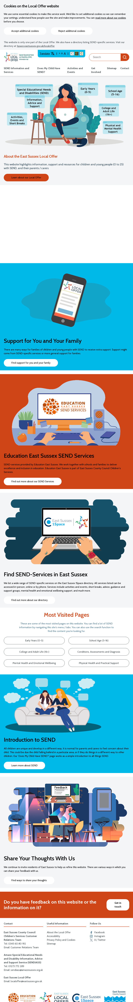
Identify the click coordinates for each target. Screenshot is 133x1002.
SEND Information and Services (16, 70)
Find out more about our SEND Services (32, 481)
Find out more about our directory (29, 600)
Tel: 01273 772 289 (14, 966)
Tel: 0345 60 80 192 (15, 943)
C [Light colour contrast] (81, 53)
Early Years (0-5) (34, 640)
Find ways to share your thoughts (29, 880)
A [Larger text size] (65, 53)
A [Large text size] (62, 53)
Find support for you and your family (30, 362)
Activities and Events (75, 70)
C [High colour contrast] (77, 53)
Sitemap (112, 68)
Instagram (97, 936)
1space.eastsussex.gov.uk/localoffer (36, 46)
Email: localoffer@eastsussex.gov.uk (23, 981)
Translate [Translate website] (47, 53)
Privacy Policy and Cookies (61, 939)
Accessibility (53, 936)
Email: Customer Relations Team (21, 947)
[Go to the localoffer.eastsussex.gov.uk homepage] (19, 57)
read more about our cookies (110, 17)
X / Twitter (98, 940)
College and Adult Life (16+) (34, 651)
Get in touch (118, 904)
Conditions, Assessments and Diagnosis (98, 651)
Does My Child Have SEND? (48, 70)
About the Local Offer (59, 932)
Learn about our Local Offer (26, 177)
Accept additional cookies (25, 30)
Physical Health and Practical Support (99, 663)
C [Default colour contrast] (72, 53)
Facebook (97, 932)
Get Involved (96, 70)
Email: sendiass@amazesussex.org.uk (23, 969)
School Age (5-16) (98, 640)
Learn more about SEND (24, 765)
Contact (124, 68)
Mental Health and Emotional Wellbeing (34, 663)
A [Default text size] (59, 53)
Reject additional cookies (71, 30)
